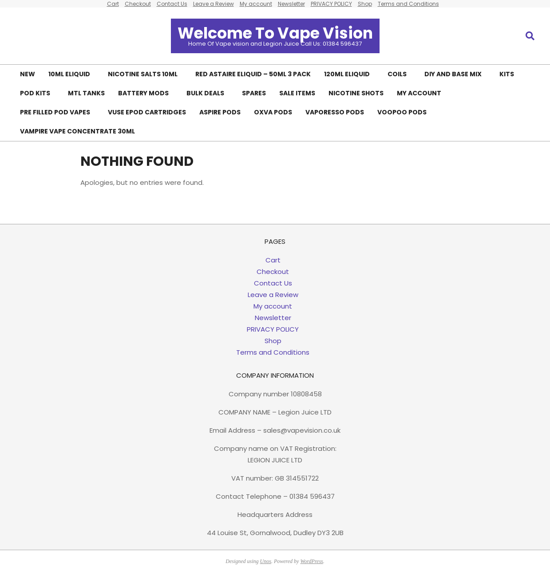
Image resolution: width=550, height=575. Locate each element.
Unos (265, 561)
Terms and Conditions (272, 352)
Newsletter (273, 317)
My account (272, 306)
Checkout (273, 271)
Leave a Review (273, 294)
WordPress (311, 561)
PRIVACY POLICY (273, 329)
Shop (273, 340)
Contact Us (273, 283)
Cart (273, 260)
